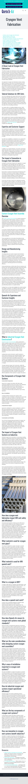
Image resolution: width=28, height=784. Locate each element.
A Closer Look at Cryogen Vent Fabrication (11, 35)
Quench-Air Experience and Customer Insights (12, 42)
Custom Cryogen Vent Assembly (13, 213)
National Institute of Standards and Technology (13, 752)
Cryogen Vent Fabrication (12, 122)
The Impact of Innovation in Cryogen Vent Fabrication (13, 38)
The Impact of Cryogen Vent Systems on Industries (12, 46)
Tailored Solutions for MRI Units (9, 36)
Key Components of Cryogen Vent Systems (11, 44)
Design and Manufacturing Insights (9, 41)
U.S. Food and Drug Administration (11, 764)
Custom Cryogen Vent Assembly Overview (11, 40)
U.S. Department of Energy (9, 761)
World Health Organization (9, 757)
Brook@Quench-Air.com (19, 1)
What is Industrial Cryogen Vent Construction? (11, 43)
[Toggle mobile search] (23, 10)
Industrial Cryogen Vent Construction (13, 338)
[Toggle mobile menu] (25, 10)
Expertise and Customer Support (9, 37)
